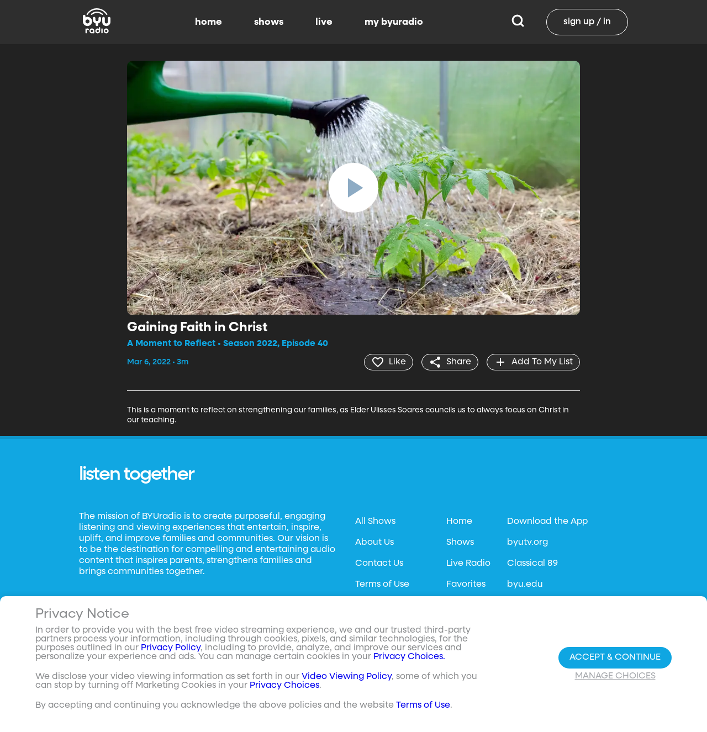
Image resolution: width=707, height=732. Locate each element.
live (324, 22)
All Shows (375, 521)
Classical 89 (532, 563)
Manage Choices (615, 676)
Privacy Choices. (409, 657)
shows (268, 22)
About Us (374, 542)
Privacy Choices (284, 685)
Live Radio (468, 563)
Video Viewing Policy (347, 676)
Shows (460, 542)
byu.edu (525, 584)
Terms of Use (382, 584)
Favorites (466, 584)
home (208, 22)
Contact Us (379, 563)
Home (459, 521)
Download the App (547, 521)
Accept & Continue (615, 657)
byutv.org (527, 542)
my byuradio (394, 22)
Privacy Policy (171, 648)
